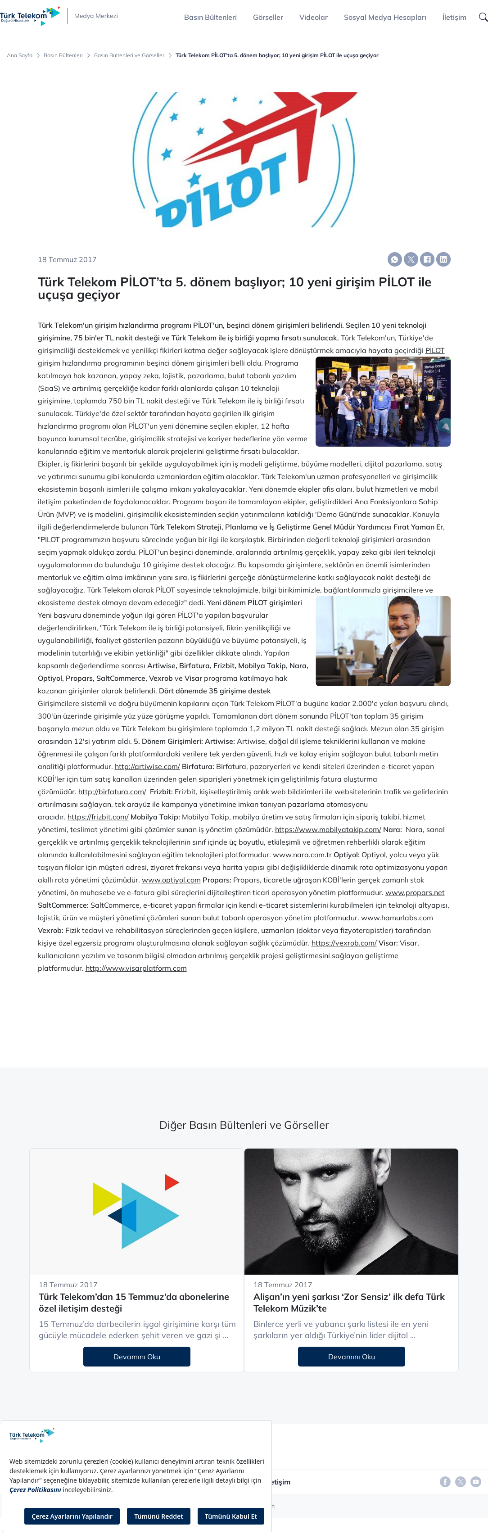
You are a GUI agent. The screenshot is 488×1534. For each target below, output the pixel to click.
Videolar (313, 17)
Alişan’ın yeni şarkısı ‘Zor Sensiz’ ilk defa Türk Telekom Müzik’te (349, 1302)
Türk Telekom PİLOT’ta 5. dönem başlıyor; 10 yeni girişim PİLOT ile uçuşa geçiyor (277, 55)
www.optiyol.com (171, 879)
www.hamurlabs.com (397, 917)
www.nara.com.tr (302, 854)
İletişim (454, 17)
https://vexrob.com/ (344, 942)
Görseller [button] (268, 17)
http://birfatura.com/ (112, 791)
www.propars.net (415, 892)
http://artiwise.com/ (147, 766)
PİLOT (435, 350)
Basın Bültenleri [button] (210, 17)
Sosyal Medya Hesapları (385, 17)
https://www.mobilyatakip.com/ (328, 829)
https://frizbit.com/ (98, 816)
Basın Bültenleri (63, 55)
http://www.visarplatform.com (136, 968)
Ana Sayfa (19, 55)
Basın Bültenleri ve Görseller (129, 55)
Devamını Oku (136, 1356)
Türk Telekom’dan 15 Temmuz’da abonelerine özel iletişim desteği (134, 1302)
